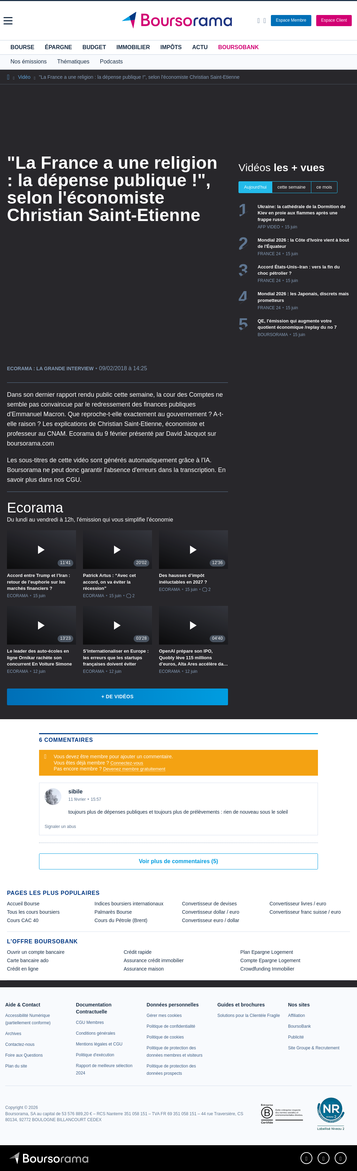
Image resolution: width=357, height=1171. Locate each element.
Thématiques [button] (73, 61)
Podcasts (111, 61)
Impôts (171, 47)
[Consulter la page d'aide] (264, 20)
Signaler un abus (60, 826)
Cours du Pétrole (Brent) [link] (120, 920)
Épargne (58, 47)
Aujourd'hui (255, 187)
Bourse (22, 47)
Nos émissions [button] (28, 61)
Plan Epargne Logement (266, 952)
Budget (94, 47)
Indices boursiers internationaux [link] (129, 903)
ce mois (324, 187)
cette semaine (292, 187)
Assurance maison (144, 969)
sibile (75, 791)
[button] (8, 20)
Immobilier (133, 47)
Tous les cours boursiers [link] (33, 912)
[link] (13, 1033)
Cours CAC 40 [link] (22, 920)
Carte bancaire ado (27, 960)
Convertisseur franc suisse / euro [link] (305, 912)
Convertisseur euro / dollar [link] (210, 920)
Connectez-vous (127, 763)
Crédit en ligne (22, 969)
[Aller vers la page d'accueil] (179, 21)
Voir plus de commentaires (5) (178, 861)
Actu (199, 47)
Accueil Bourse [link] (23, 903)
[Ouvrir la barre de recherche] (258, 20)
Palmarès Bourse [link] (113, 912)
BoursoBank (238, 47)
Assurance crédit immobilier (154, 960)
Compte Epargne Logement (270, 960)
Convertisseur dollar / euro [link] (210, 912)
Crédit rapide (138, 952)
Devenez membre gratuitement (134, 768)
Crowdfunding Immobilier (267, 969)
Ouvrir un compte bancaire (35, 952)
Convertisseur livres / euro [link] (297, 903)
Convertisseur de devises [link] (209, 903)
